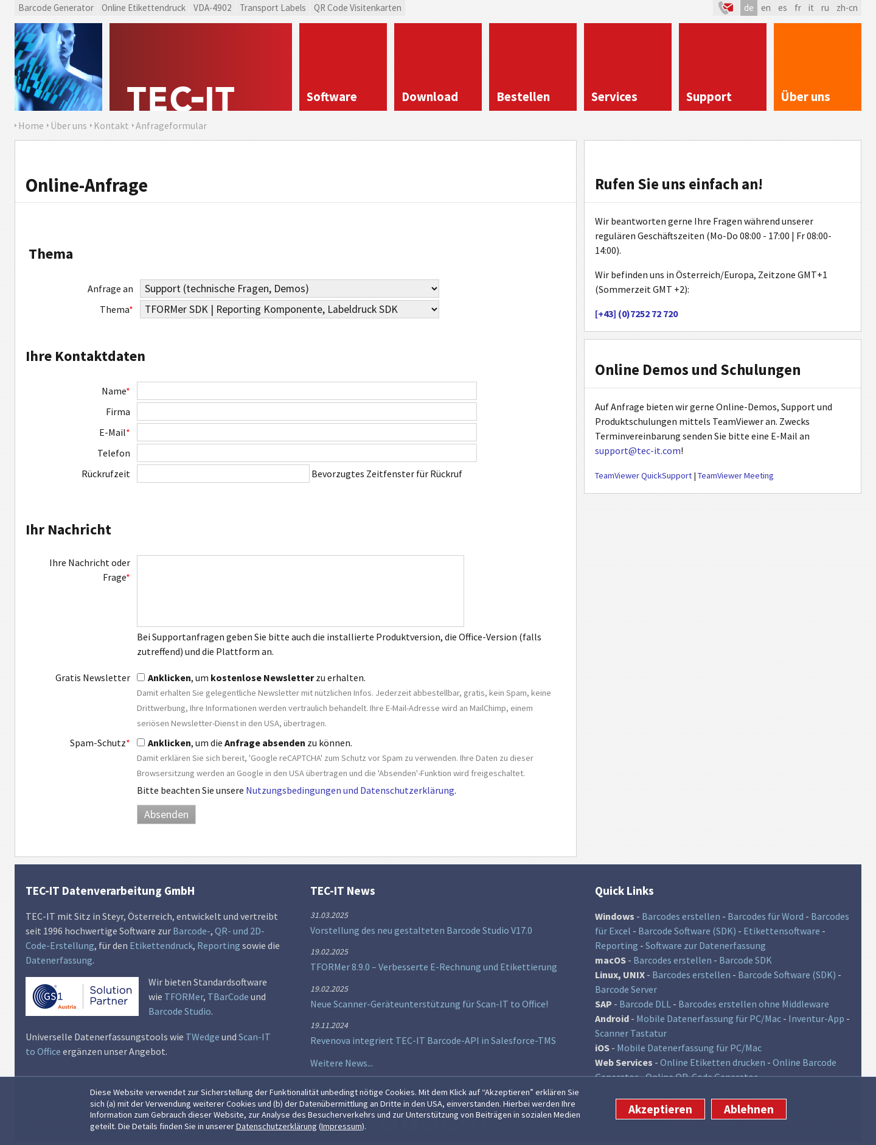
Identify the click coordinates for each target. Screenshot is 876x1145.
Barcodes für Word (766, 916)
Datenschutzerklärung (276, 1126)
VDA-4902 (212, 7)
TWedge (203, 1037)
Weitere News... (341, 1063)
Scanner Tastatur (631, 1033)
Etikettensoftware (781, 931)
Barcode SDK (745, 960)
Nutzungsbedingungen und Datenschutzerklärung (350, 790)
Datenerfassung (59, 960)
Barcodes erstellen (681, 916)
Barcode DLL (645, 1004)
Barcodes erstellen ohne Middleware (753, 1004)
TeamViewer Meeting (736, 475)
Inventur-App (816, 1018)
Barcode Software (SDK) (687, 931)
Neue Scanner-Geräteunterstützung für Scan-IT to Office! (429, 1004)
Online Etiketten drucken (712, 1062)
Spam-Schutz (100, 743)
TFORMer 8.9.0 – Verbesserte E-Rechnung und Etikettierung (433, 967)
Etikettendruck (161, 945)
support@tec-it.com (638, 450)
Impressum (341, 1126)
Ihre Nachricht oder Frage (89, 569)
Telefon (113, 453)
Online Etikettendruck (144, 7)
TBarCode (228, 996)
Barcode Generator (56, 7)
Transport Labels (273, 7)
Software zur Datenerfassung (705, 945)
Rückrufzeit (106, 473)
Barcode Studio (179, 1011)
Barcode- (191, 931)
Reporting (218, 945)
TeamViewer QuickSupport (643, 475)
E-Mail (114, 432)
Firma (118, 411)
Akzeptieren (660, 1109)
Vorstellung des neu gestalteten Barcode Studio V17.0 (421, 930)
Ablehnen (749, 1109)
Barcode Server (626, 989)
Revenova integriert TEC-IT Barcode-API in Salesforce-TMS (433, 1040)
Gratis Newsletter (92, 677)
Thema (116, 309)
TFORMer (183, 996)
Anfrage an (110, 288)
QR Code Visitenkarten (357, 7)
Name (116, 391)
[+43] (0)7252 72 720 (636, 313)
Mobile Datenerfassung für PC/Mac (708, 1018)
